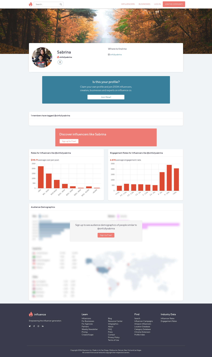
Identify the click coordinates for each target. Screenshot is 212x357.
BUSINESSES (144, 4)
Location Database (142, 326)
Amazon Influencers (142, 324)
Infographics (113, 324)
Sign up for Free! (69, 141)
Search (137, 318)
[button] (60, 62)
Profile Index (139, 334)
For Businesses (88, 321)
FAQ (110, 329)
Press (110, 332)
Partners (85, 326)
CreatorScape (87, 334)
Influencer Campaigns (143, 321)
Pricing (84, 332)
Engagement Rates (169, 321)
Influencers (86, 318)
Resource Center (115, 321)
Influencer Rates (167, 318)
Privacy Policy (114, 337)
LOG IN (157, 4)
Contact (111, 334)
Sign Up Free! (106, 235)
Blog (110, 318)
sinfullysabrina (116, 54)
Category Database (142, 329)
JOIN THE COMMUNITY (174, 4)
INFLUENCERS (128, 4)
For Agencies (87, 324)
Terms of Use (113, 340)
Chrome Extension (142, 332)
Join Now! (106, 97)
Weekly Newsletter (90, 329)
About (110, 326)
